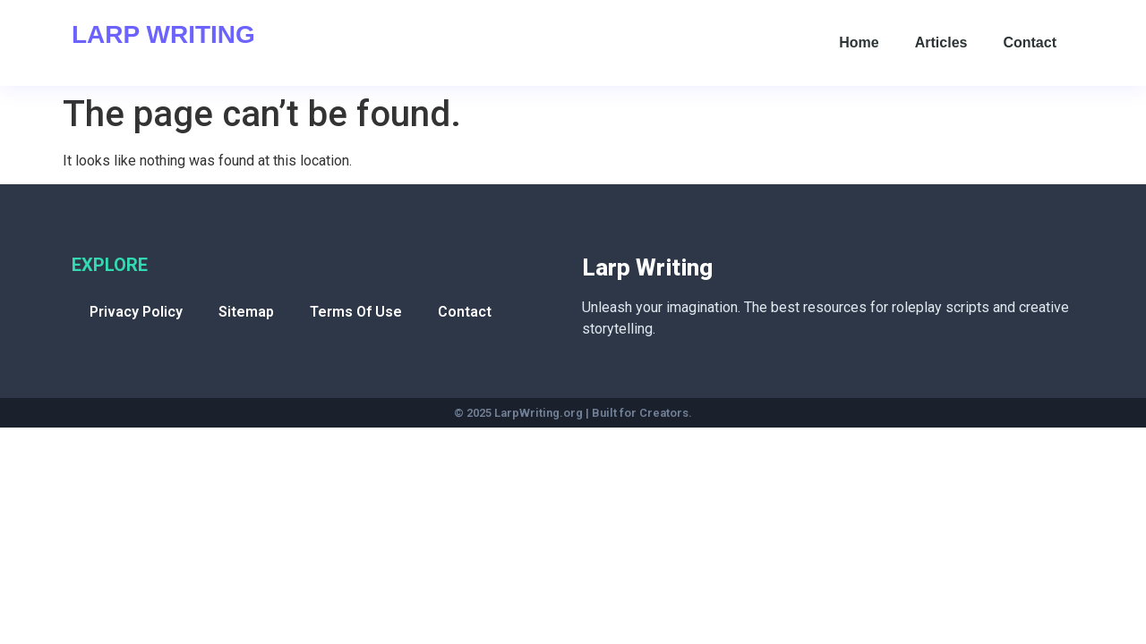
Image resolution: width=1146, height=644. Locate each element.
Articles (941, 42)
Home (858, 42)
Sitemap (246, 311)
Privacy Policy (136, 311)
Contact (1029, 42)
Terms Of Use (356, 311)
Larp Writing (163, 34)
